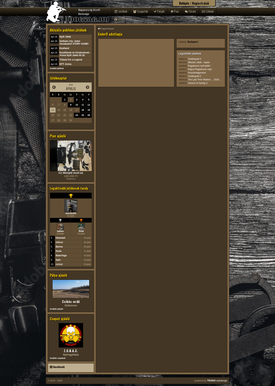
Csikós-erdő (71, 301)
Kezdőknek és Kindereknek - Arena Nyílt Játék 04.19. (75, 54)
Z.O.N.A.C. (71, 350)
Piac (174, 11)
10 (76, 105)
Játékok (121, 11)
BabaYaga (61, 255)
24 (76, 115)
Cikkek (208, 11)
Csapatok (140, 11)
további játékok (57, 68)
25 (83, 115)
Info (118, 19)
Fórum (190, 11)
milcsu (59, 242)
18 (83, 110)
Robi (81, 231)
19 (88, 110)
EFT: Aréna (65, 64)
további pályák (56, 309)
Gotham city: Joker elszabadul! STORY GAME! (74, 42)
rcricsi (59, 264)
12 (88, 105)
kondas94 (71, 213)
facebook (57, 366)
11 (83, 105)
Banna (59, 246)
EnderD (111, 29)
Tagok (104, 29)
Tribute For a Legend (71, 59)
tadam (60, 231)
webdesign (217, 380)
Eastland (64, 48)
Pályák (159, 11)
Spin (58, 260)
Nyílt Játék (65, 36)
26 (88, 115)
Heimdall (60, 238)
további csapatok (58, 358)
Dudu (59, 251)
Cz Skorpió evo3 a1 (71, 172)
